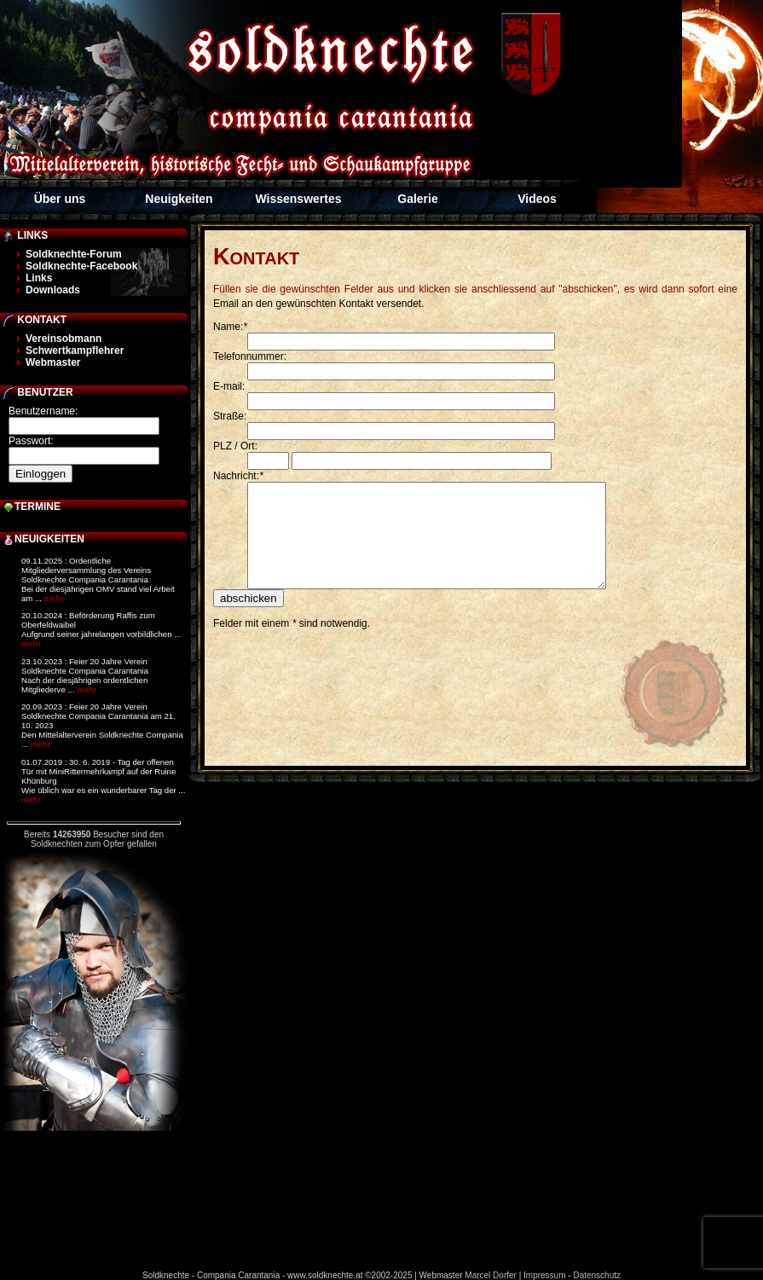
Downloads (53, 290)
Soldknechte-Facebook (81, 266)
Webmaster (53, 362)
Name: (230, 327)
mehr (54, 598)
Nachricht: (238, 476)
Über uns (60, 199)
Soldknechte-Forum (74, 254)
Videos (537, 199)
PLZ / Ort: (235, 446)
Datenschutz (597, 1275)
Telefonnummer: (249, 356)
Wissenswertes (298, 199)
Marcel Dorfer (491, 1275)
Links (39, 278)
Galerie (417, 199)
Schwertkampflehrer (75, 350)
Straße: (229, 416)
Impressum (544, 1275)
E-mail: (229, 386)
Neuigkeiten (178, 199)
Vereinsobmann (63, 339)
